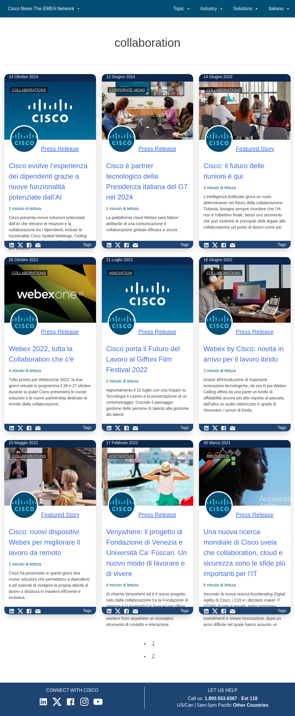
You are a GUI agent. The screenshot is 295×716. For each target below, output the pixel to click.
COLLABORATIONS (29, 90)
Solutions (246, 8)
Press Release (60, 149)
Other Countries (251, 705)
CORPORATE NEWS (127, 90)
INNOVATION (120, 273)
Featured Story (255, 149)
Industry (211, 8)
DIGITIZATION (121, 456)
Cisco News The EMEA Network (44, 8)
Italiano (279, 8)
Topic (181, 8)
